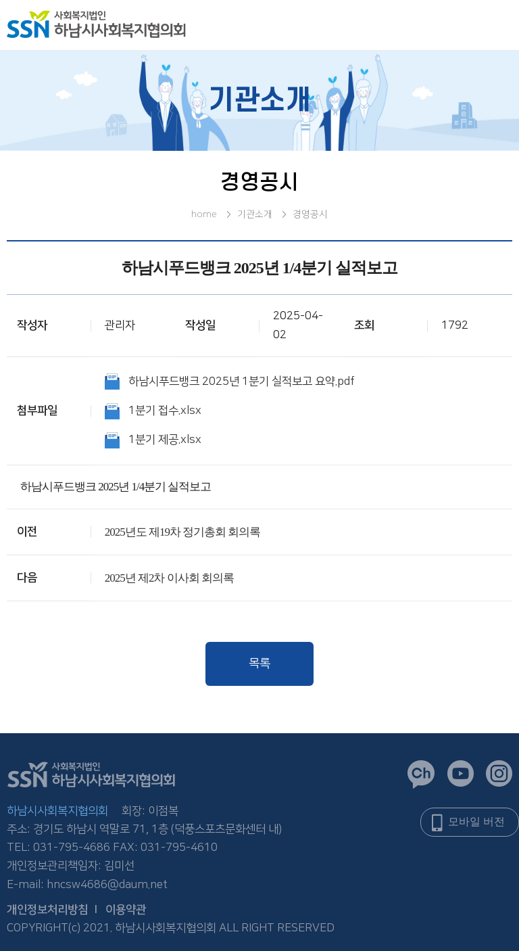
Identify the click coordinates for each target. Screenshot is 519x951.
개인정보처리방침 (47, 910)
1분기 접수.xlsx (164, 410)
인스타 (499, 773)
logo (96, 24)
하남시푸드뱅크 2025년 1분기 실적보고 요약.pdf (241, 381)
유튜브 (460, 773)
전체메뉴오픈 (485, 26)
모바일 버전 (476, 821)
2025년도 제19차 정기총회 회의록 (183, 532)
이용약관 (125, 910)
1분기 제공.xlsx (164, 440)
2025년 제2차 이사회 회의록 (169, 578)
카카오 (421, 774)
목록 (259, 663)
